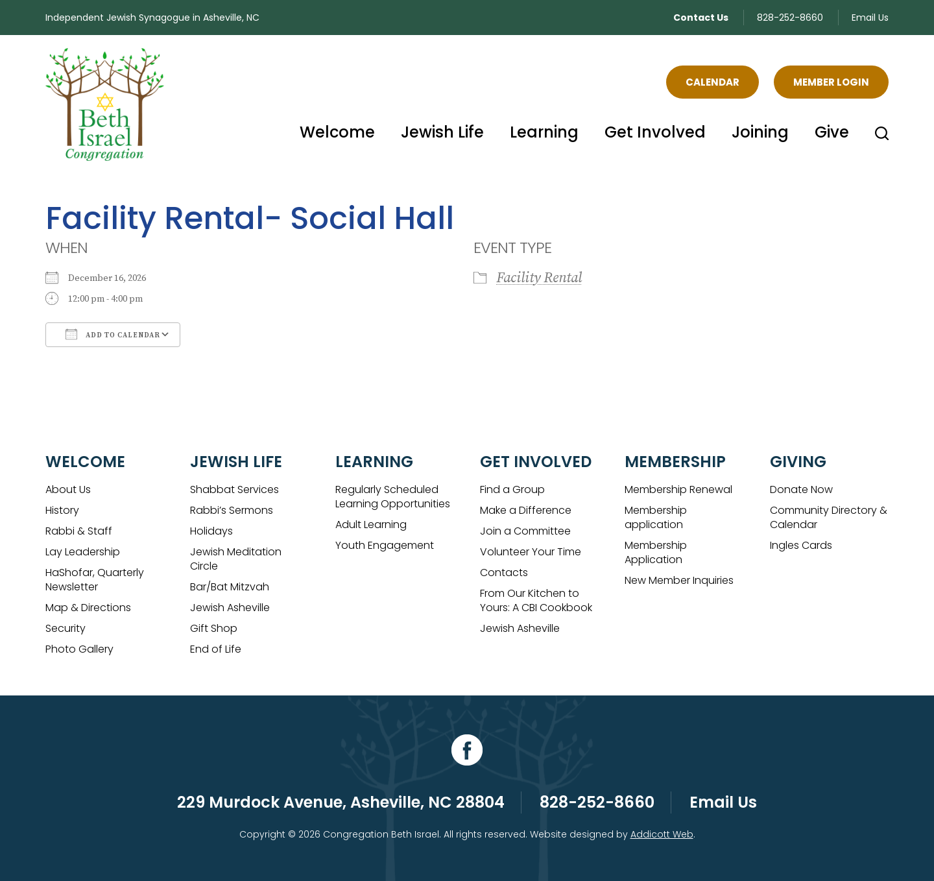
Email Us (870, 17)
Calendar (712, 82)
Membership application (656, 517)
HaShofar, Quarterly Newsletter (94, 579)
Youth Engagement (384, 545)
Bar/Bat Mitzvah (229, 586)
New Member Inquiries (679, 580)
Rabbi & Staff (78, 531)
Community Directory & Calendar (828, 517)
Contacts (504, 572)
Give (832, 132)
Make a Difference (525, 510)
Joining (760, 132)
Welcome (337, 132)
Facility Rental (539, 278)
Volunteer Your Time (530, 551)
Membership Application (656, 552)
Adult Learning (371, 524)
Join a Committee (525, 531)
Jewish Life (442, 132)
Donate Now (801, 489)
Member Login (831, 82)
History (62, 510)
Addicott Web (661, 834)
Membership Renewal (678, 489)
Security (65, 628)
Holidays (211, 531)
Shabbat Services (234, 489)
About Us (68, 489)
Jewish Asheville (230, 607)
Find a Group (512, 489)
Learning (544, 132)
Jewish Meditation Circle (235, 558)
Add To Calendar (113, 334)
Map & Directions (88, 607)
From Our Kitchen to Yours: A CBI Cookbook (536, 600)
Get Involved (655, 132)
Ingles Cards (801, 545)
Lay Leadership (82, 551)
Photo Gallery (79, 649)
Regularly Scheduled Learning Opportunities (392, 496)
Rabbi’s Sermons (231, 510)
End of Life (215, 649)
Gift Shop (213, 628)
